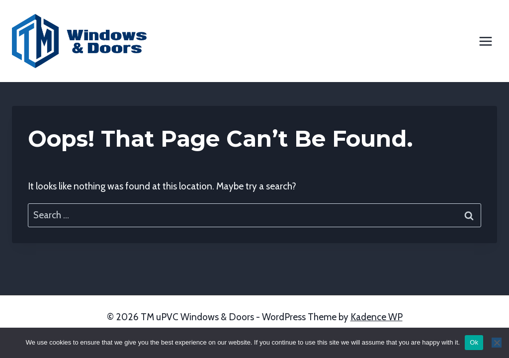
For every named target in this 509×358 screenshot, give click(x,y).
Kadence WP (376, 317)
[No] (497, 343)
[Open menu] (485, 41)
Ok (474, 342)
